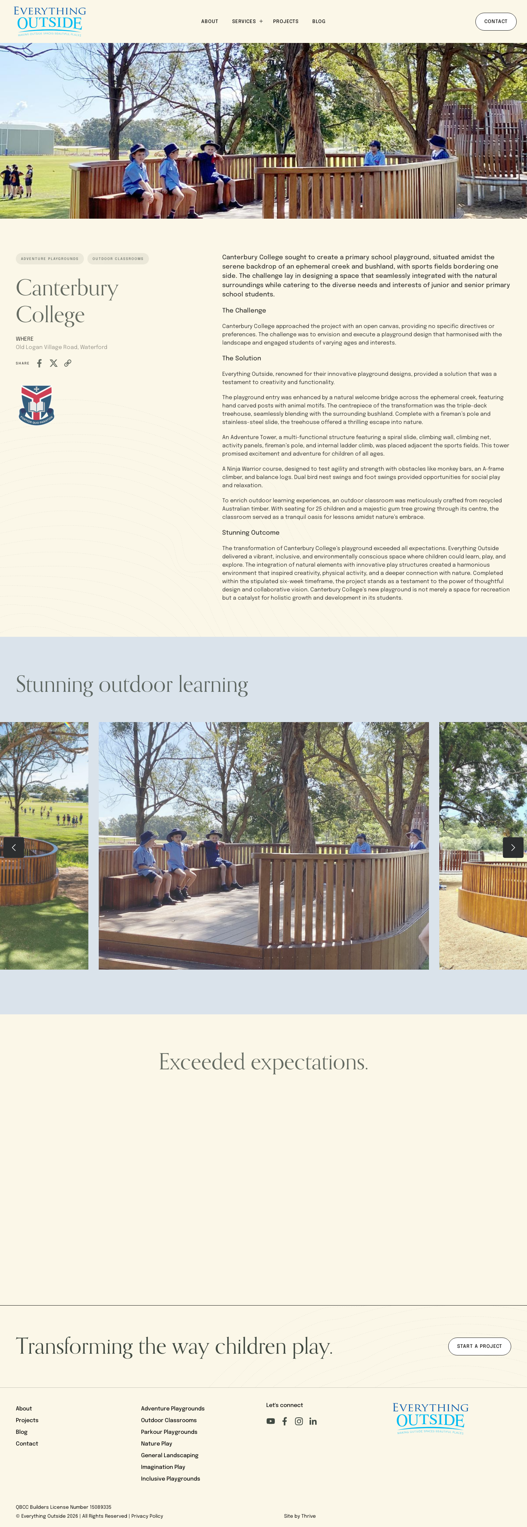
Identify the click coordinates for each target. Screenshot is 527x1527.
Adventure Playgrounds (173, 1409)
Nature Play (156, 1444)
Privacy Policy (147, 1516)
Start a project (479, 1346)
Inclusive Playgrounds (170, 1479)
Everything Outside (43, 1516)
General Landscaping (169, 1456)
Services (247, 21)
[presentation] (13, 847)
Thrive (308, 1516)
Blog (319, 21)
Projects (286, 21)
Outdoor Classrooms (169, 1421)
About (209, 21)
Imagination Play (163, 1467)
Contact (496, 21)
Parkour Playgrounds (169, 1432)
